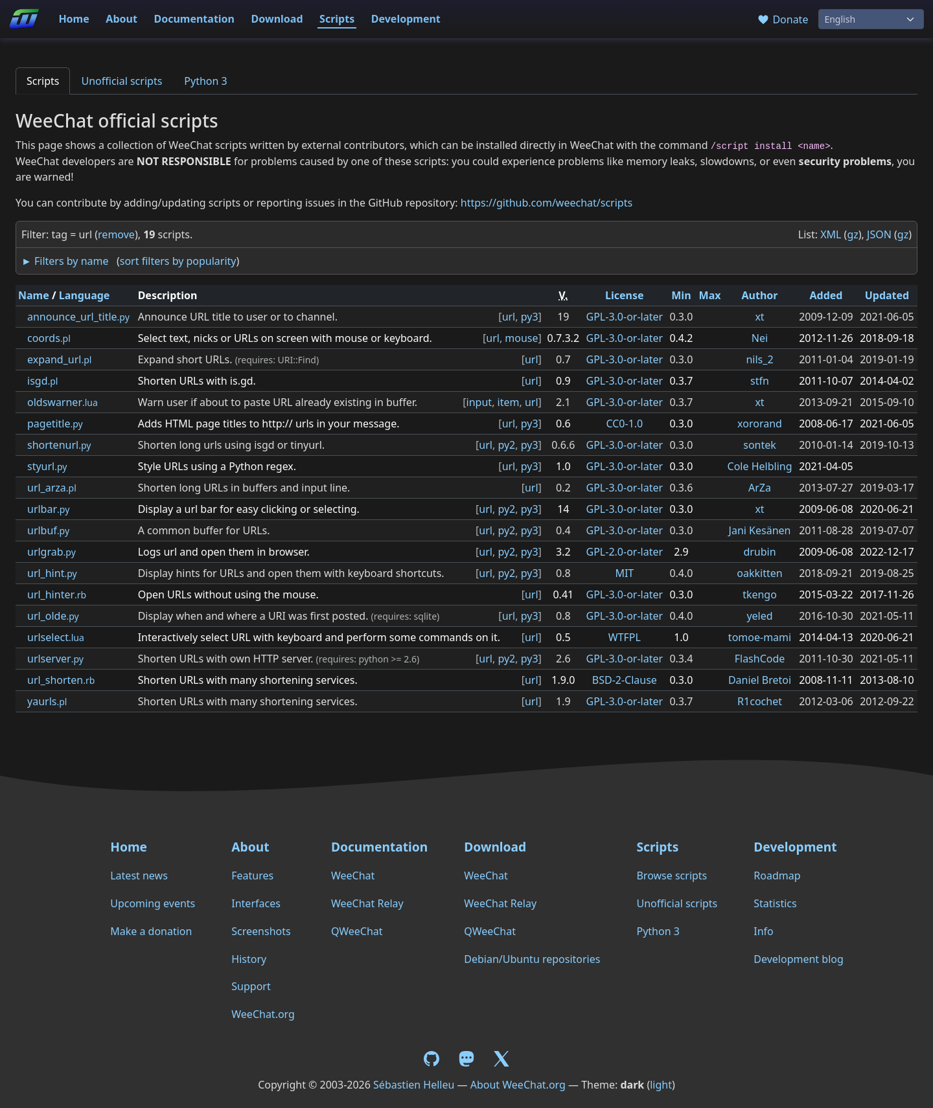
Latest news (139, 875)
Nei (760, 338)
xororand (759, 423)
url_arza (51, 488)
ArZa (759, 488)
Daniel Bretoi (759, 680)
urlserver (55, 658)
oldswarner (62, 402)
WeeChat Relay (367, 903)
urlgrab (51, 552)
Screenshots (260, 931)
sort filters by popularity (178, 261)
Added (825, 295)
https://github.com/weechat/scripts (546, 203)
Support (250, 986)
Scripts (336, 19)
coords (49, 338)
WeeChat (352, 875)
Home (73, 19)
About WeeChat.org (518, 1085)
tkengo (760, 594)
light (661, 1085)
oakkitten (759, 573)
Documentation (194, 19)
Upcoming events (152, 903)
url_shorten (61, 680)
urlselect (55, 637)
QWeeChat (357, 931)
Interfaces (256, 903)
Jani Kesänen (760, 530)
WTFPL (624, 637)
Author (760, 295)
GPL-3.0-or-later (624, 317)
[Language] (871, 19)
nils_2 (759, 359)
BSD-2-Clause (624, 680)
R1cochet (759, 701)
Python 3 (205, 81)
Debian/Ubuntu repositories (532, 959)
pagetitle (55, 423)
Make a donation (151, 931)
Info (764, 931)
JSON (879, 234)
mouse (521, 338)
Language (84, 295)
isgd (42, 381)
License (624, 295)
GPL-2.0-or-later (624, 552)
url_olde (53, 616)
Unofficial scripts (121, 81)
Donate (782, 19)
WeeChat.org (263, 1014)
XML (830, 234)
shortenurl (59, 445)
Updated (887, 295)
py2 (506, 445)
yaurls (47, 701)
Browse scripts (671, 875)
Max (710, 295)
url (509, 317)
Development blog (798, 959)
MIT (624, 573)
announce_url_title (78, 317)
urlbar (48, 509)
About (121, 19)
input (479, 402)
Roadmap (777, 875)
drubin (759, 552)
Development (406, 19)
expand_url (59, 359)
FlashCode (760, 658)
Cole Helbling (760, 466)
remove (116, 234)
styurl (47, 466)
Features (252, 875)
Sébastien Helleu (413, 1085)
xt (759, 317)
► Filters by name (64, 261)
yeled (759, 616)
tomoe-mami (759, 637)
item (509, 402)
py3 (529, 317)
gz (852, 234)
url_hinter (56, 594)
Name (33, 295)
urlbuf (48, 530)
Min (681, 295)
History (248, 959)
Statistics (775, 903)
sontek (759, 445)
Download (277, 19)
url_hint (52, 573)
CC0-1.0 (624, 423)
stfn (759, 381)
